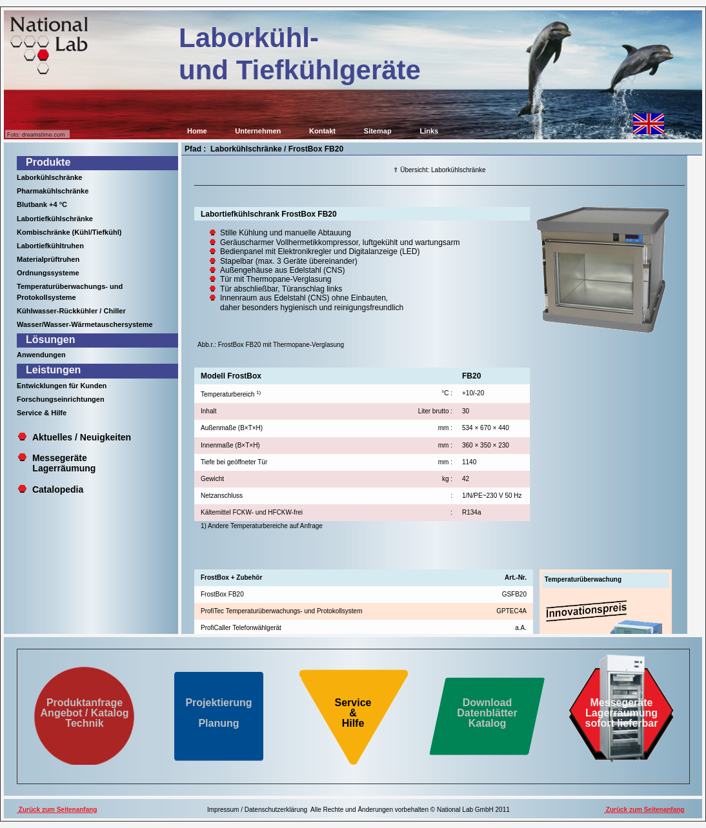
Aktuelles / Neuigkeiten (81, 437)
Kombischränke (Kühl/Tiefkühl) (69, 232)
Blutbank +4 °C (42, 204)
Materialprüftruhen (48, 259)
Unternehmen (258, 131)
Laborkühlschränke (49, 177)
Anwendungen (41, 355)
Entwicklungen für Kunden (61, 385)
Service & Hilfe (41, 413)
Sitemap (378, 131)
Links (428, 131)
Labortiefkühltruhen (50, 246)
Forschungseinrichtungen (61, 399)
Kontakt (322, 131)
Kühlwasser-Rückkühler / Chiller (71, 311)
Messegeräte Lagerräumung (56, 463)
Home (197, 131)
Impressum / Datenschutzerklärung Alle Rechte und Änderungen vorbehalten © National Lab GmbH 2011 (358, 809)
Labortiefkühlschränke (55, 218)
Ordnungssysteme (48, 273)
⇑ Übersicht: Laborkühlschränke (439, 169)
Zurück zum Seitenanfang (57, 809)
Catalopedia (57, 489)
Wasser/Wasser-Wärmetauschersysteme (85, 324)
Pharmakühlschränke (52, 191)
